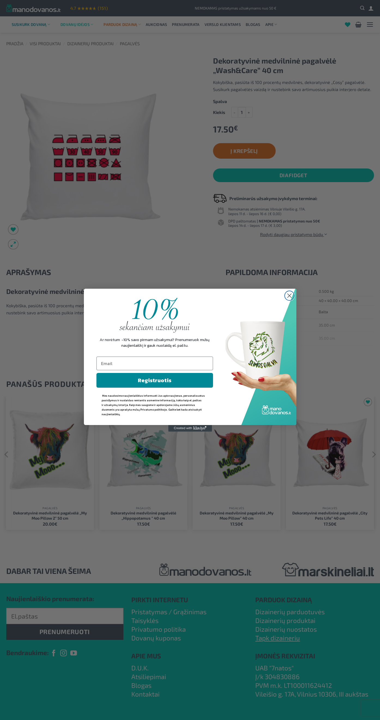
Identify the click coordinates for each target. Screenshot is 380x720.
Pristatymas (149, 612)
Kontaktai (145, 694)
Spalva (220, 101)
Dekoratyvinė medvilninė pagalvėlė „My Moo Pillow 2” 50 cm (50, 515)
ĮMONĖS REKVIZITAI (285, 656)
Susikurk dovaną (31, 24)
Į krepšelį (244, 151)
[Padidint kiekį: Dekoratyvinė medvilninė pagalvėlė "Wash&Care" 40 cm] (249, 112)
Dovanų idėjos (76, 24)
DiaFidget (293, 175)
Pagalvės (130, 43)
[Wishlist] (347, 25)
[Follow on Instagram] (63, 653)
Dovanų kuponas (156, 638)
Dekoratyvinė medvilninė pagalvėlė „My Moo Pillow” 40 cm (236, 515)
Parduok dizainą (122, 24)
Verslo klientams (223, 24)
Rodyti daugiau (190, 364)
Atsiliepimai (148, 676)
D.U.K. (140, 668)
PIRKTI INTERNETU (159, 600)
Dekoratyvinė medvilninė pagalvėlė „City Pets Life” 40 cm (329, 515)
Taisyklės (145, 620)
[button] (362, 8)
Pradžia (14, 43)
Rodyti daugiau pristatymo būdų (293, 234)
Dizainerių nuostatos (286, 629)
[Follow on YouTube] (73, 653)
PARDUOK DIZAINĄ (283, 600)
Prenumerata (185, 24)
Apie (271, 24)
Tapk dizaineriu (277, 638)
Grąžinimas (189, 612)
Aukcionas (156, 24)
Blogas (253, 24)
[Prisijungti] (371, 8)
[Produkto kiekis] (242, 112)
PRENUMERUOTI (64, 631)
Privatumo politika (158, 629)
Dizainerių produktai (90, 43)
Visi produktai (45, 43)
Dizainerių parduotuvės (290, 612)
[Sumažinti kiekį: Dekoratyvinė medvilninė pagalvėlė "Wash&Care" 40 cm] (234, 112)
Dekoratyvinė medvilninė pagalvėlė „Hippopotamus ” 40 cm (143, 515)
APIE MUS (146, 656)
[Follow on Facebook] (53, 653)
